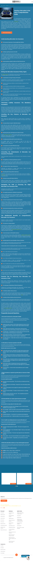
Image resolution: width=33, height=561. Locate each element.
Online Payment (19, 525)
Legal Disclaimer (19, 517)
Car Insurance (7, 5)
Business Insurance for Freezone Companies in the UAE (12, 538)
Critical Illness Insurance (4, 525)
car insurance (16, 21)
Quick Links (19, 511)
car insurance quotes (8, 308)
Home (1, 5)
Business (11, 511)
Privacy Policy (19, 515)
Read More (3, 500)
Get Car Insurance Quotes (6, 32)
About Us (3, 496)
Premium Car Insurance (8, 134)
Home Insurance (3, 518)
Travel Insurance (3, 516)
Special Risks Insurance (12, 525)
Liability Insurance (11, 518)
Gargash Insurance (5, 74)
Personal (4, 5)
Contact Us (3, 544)
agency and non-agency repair (17, 229)
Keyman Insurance (3, 523)
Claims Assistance (3, 551)
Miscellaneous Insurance (12, 527)
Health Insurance (3, 514)
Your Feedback (2, 553)
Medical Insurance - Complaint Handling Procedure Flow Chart (20, 520)
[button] (15, 486)
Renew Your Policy (3, 549)
